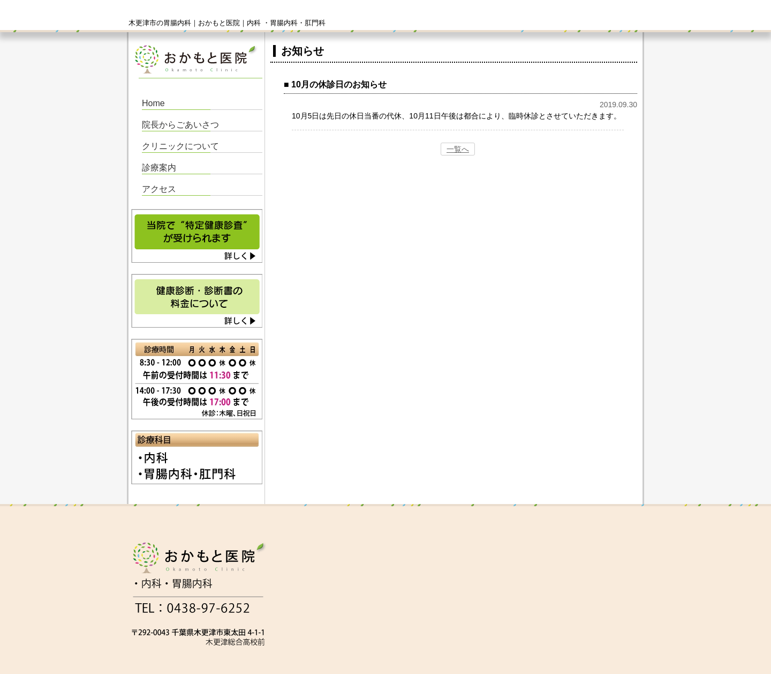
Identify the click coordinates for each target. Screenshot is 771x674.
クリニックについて (180, 146)
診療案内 (159, 167)
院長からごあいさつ (180, 124)
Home (153, 103)
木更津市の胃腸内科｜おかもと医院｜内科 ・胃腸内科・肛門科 (227, 23)
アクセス (159, 189)
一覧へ (458, 149)
